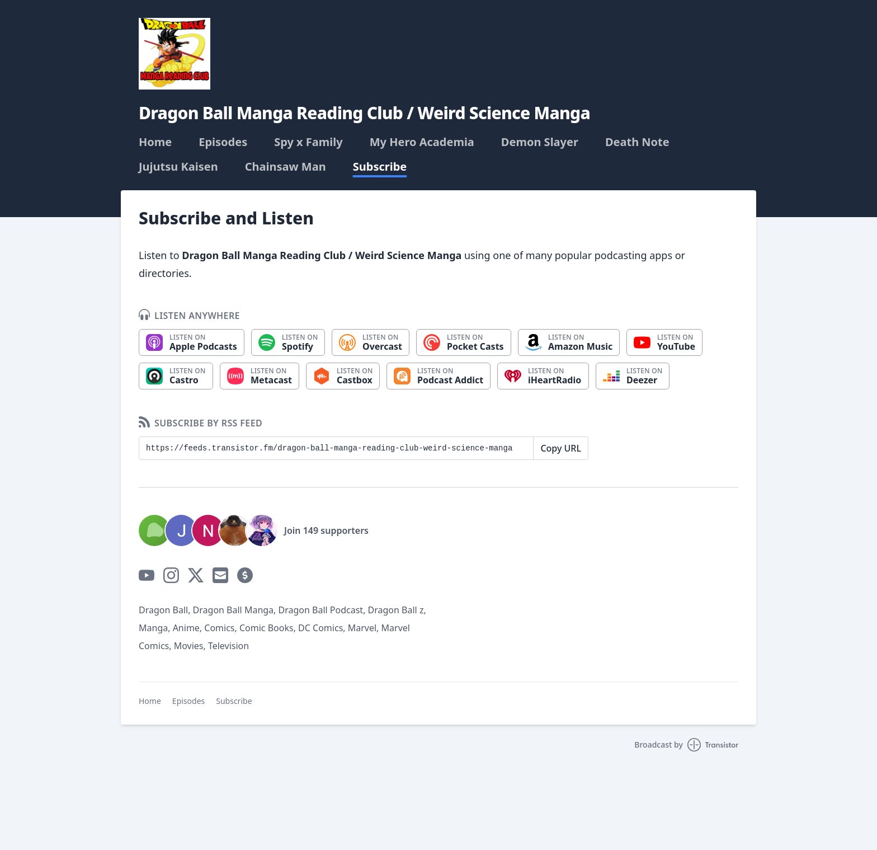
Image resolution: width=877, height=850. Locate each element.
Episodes (223, 142)
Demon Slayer (539, 142)
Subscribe (380, 166)
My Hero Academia (422, 142)
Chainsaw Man (285, 166)
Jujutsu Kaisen (178, 166)
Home (155, 142)
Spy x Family (308, 142)
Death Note (637, 142)
